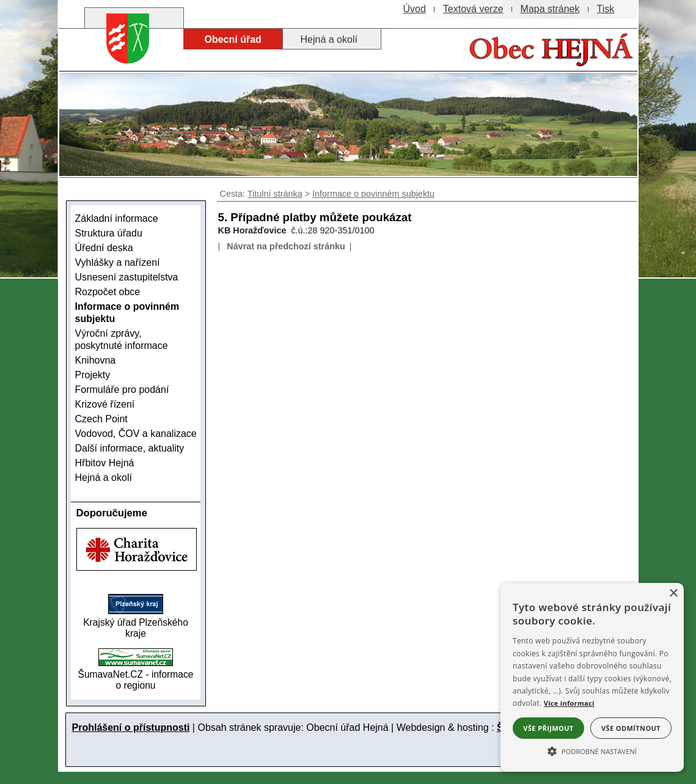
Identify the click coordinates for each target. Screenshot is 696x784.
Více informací (569, 703)
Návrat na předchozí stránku (286, 246)
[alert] (592, 677)
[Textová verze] (473, 9)
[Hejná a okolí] (331, 39)
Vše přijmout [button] (548, 728)
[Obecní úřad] (233, 39)
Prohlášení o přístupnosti (131, 727)
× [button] (673, 593)
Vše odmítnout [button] (631, 728)
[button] (592, 750)
